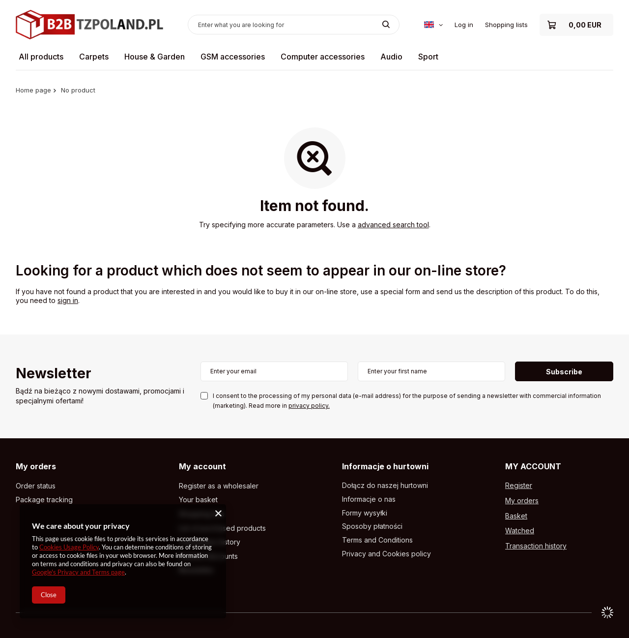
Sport (428, 56)
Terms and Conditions (377, 540)
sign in (67, 300)
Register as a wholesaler (218, 486)
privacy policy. (309, 405)
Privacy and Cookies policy (386, 554)
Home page (33, 90)
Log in (464, 25)
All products (41, 56)
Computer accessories (323, 56)
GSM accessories (232, 56)
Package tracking (44, 500)
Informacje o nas (369, 499)
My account (202, 466)
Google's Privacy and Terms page (78, 572)
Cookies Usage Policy (69, 547)
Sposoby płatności (372, 526)
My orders (36, 466)
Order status (36, 486)
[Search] (386, 24)
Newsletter (53, 374)
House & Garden (154, 56)
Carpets (94, 56)
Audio (391, 56)
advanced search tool (393, 224)
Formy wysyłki (364, 513)
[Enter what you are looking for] (294, 24)
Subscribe (564, 371)
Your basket (198, 500)
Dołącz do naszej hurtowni (385, 485)
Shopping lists (506, 25)
